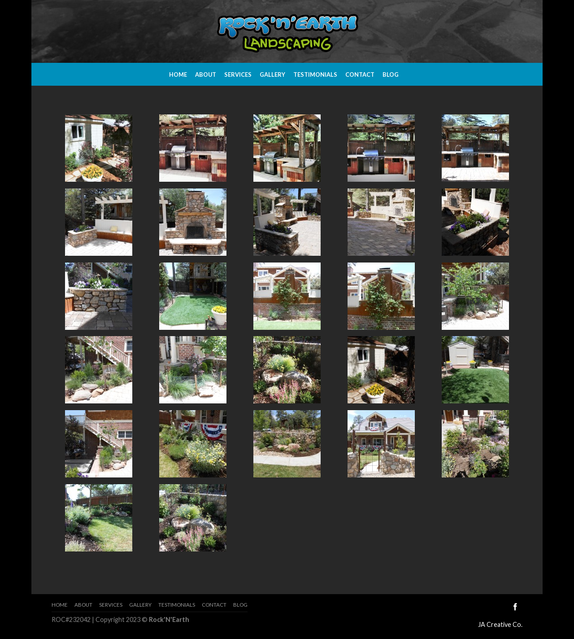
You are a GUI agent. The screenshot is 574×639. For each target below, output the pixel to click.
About (205, 74)
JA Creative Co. (500, 624)
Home (178, 74)
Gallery (272, 74)
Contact (359, 74)
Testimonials (315, 74)
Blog (391, 74)
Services (238, 74)
